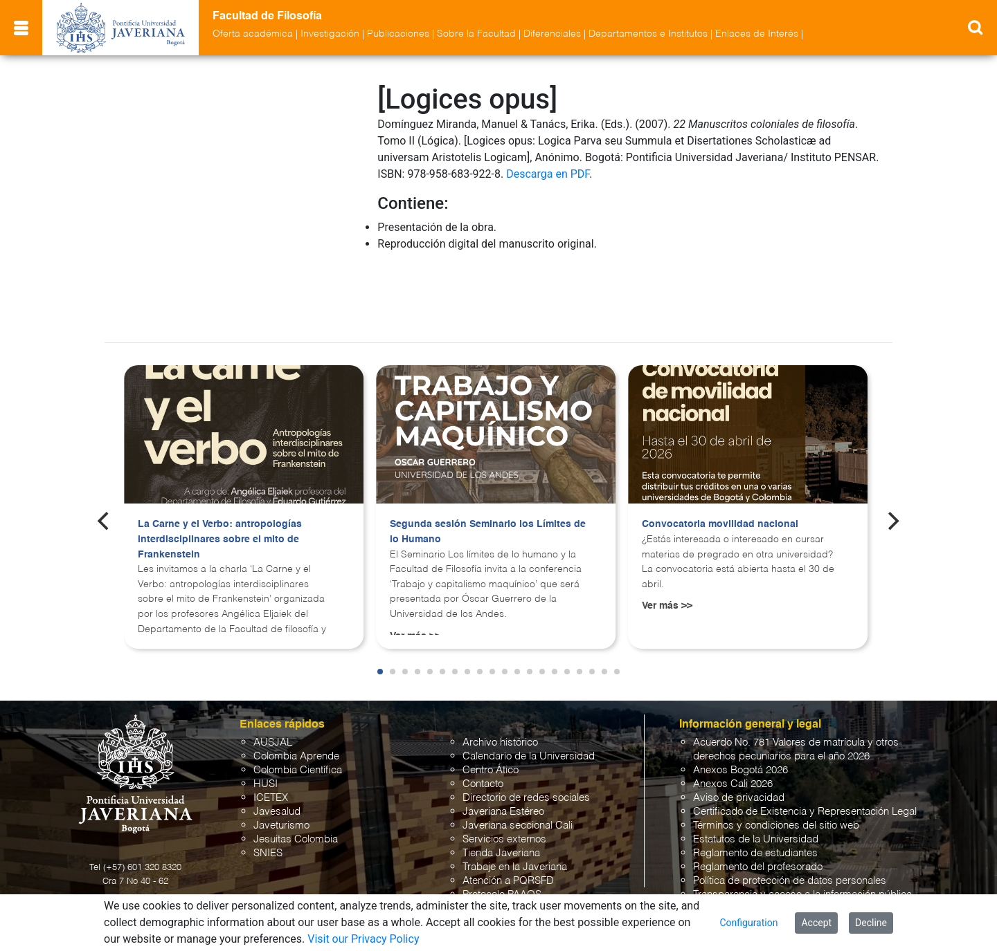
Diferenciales (552, 34)
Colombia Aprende (296, 695)
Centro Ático (490, 709)
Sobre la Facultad (476, 34)
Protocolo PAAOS (501, 834)
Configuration (748, 922)
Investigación (329, 34)
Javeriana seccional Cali (517, 764)
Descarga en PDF (547, 174)
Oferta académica (253, 34)
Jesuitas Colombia (295, 778)
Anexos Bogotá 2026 (740, 709)
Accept (816, 922)
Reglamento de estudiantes (755, 792)
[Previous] (104, 460)
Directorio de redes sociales (526, 737)
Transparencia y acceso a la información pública (802, 834)
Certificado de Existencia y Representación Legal (805, 751)
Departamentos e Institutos (648, 34)
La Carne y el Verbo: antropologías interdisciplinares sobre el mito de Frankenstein (220, 478)
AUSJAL (272, 681)
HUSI (265, 723)
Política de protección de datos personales (789, 820)
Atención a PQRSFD (508, 820)
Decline (871, 922)
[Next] (892, 460)
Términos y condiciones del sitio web (776, 764)
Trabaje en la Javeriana (514, 806)
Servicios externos (504, 778)
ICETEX (270, 737)
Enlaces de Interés (756, 34)
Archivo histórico (500, 681)
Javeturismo (281, 764)
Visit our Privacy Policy (363, 938)
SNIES (267, 792)
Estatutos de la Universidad (755, 778)
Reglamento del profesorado (758, 806)
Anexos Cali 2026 (733, 723)
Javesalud (276, 751)
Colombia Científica (297, 709)
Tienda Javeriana (501, 792)
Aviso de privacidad (738, 737)
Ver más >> (667, 545)
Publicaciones (398, 34)
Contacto (482, 723)
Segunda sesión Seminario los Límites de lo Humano (488, 471)
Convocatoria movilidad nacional (720, 463)
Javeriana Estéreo (503, 751)
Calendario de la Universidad (528, 695)
